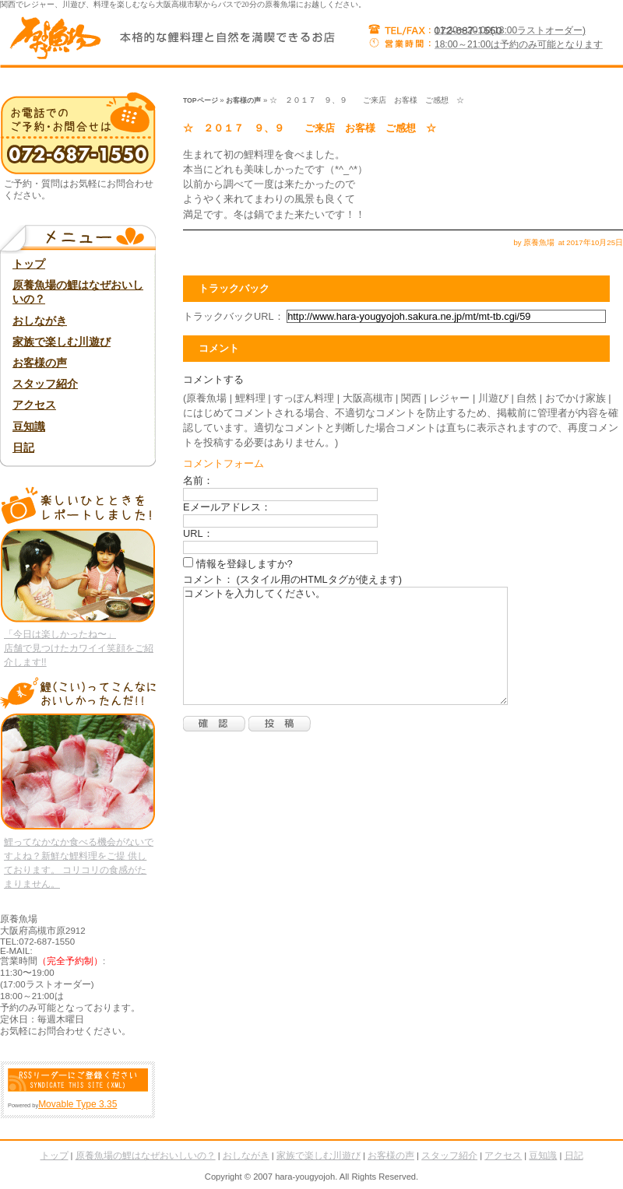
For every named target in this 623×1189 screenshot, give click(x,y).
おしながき (39, 320)
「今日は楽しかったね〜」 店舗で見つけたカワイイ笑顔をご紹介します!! (78, 648)
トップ (28, 264)
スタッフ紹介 (45, 383)
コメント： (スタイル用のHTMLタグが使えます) (292, 579)
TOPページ (200, 100)
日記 (23, 447)
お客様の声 (243, 100)
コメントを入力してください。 (345, 646)
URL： (198, 533)
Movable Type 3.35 (77, 1104)
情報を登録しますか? (238, 564)
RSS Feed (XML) (78, 1080)
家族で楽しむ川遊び (61, 341)
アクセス (34, 404)
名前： (198, 480)
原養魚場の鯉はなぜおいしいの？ (77, 292)
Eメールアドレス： (227, 507)
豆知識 (28, 426)
